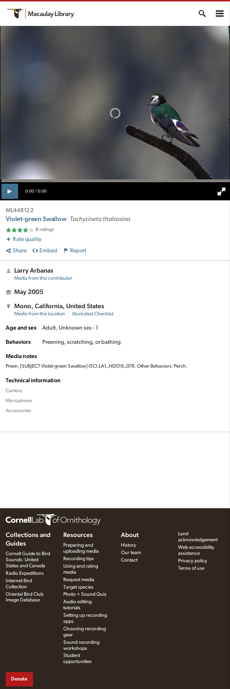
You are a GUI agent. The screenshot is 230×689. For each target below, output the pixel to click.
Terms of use (191, 568)
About (130, 535)
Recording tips (78, 558)
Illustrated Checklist (92, 313)
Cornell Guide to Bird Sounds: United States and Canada (28, 559)
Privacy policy (192, 560)
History (128, 545)
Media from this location (39, 313)
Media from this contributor (43, 278)
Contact (129, 560)
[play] (9, 191)
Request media (78, 579)
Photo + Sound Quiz (84, 594)
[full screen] (221, 191)
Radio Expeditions (25, 573)
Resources (78, 535)
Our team (131, 552)
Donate (19, 679)
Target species (78, 587)
